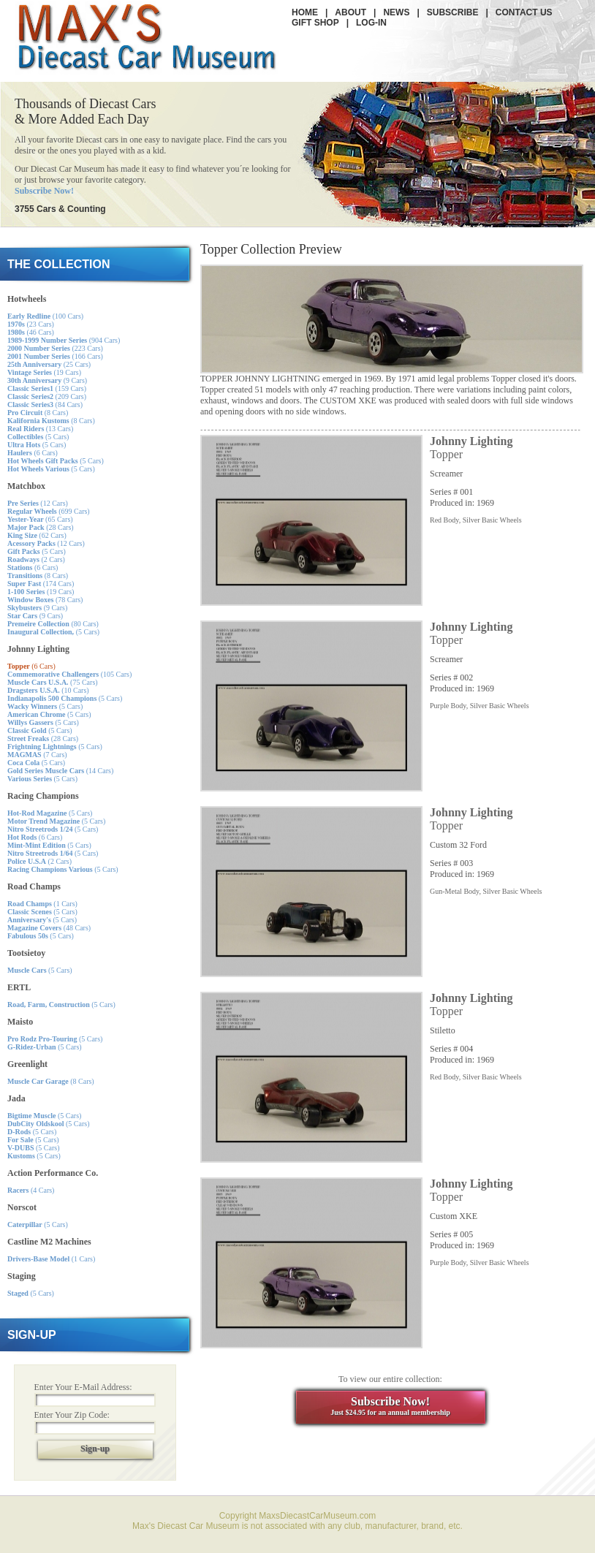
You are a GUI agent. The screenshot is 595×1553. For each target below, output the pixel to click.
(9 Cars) (47, 380)
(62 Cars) (37, 535)
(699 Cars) (48, 511)
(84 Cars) (45, 404)
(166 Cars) (55, 356)
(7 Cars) (37, 755)
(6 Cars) (32, 453)
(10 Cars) (48, 690)
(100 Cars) (45, 316)
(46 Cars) (30, 332)
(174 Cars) (40, 584)
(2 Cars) (36, 559)
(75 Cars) (52, 682)
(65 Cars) (40, 519)
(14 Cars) (60, 771)
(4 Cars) (30, 1190)
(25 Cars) (49, 364)
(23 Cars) (30, 324)
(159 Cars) (46, 388)
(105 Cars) (69, 674)
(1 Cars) (42, 904)
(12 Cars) (37, 503)
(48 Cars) (49, 928)
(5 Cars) (38, 437)
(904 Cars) (63, 340)
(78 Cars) (45, 600)
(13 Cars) (40, 429)
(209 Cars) (46, 396)
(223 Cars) (55, 348)
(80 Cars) (53, 624)
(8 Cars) (37, 413)
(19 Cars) (44, 372)
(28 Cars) (40, 527)
